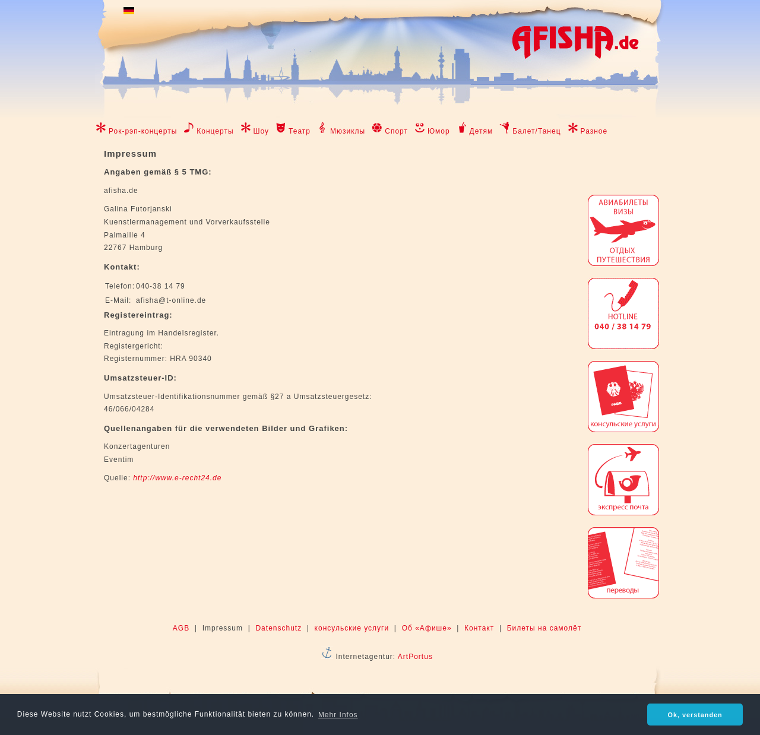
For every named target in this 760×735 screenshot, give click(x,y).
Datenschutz (278, 628)
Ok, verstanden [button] (695, 714)
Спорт (396, 131)
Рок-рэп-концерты (143, 131)
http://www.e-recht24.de (177, 478)
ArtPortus (415, 656)
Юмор (439, 131)
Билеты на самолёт (544, 628)
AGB (181, 628)
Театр (300, 131)
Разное (594, 131)
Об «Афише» (427, 628)
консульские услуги (352, 628)
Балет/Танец (536, 131)
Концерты (215, 131)
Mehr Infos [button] (338, 715)
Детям (481, 131)
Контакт (479, 628)
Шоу (262, 131)
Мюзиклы (347, 131)
